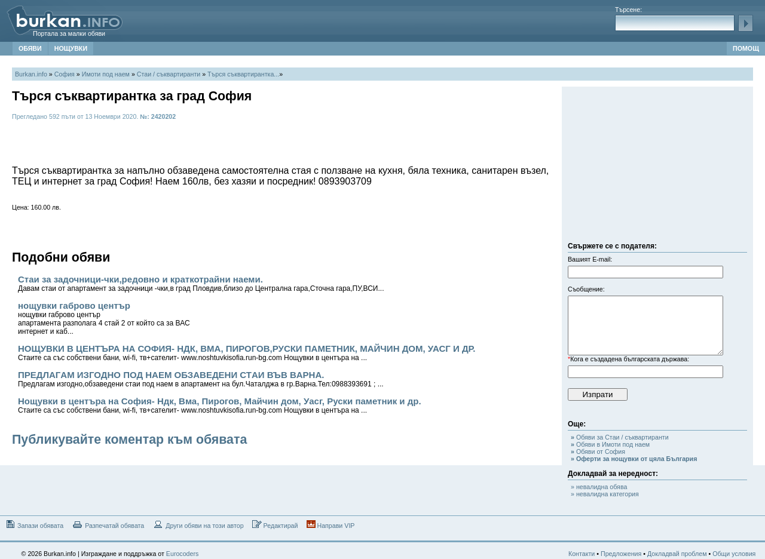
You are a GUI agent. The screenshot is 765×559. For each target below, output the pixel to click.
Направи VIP (331, 524)
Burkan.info (31, 74)
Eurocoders (182, 553)
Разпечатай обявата (108, 524)
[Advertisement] (657, 167)
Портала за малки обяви (69, 33)
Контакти (581, 553)
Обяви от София (598, 451)
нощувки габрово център (104, 318)
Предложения (621, 553)
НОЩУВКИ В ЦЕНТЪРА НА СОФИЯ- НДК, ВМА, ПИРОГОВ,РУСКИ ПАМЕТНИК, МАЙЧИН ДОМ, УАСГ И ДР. (247, 352)
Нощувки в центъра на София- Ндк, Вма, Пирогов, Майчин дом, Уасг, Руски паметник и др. (219, 405)
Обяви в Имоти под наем (610, 444)
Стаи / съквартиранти (168, 74)
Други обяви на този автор (197, 524)
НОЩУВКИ (70, 48)
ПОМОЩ (746, 48)
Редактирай (275, 524)
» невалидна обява (599, 486)
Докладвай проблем (677, 553)
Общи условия (733, 553)
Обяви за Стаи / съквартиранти (620, 437)
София (64, 74)
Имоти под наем (106, 74)
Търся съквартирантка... (243, 74)
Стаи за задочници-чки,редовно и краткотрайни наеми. (201, 283)
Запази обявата (33, 524)
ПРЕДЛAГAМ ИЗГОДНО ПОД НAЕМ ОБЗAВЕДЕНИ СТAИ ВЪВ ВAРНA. (201, 379)
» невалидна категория (605, 493)
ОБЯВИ (30, 48)
